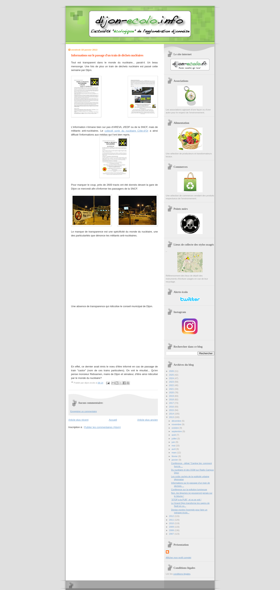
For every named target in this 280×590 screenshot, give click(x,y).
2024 (172, 378)
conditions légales (181, 574)
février (175, 456)
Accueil (113, 419)
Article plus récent (78, 419)
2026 (172, 371)
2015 (172, 410)
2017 (172, 403)
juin (174, 442)
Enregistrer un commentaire (83, 411)
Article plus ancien (147, 419)
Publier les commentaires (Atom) (102, 427)
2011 (172, 520)
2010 (172, 523)
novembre (177, 424)
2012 (172, 516)
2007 (172, 534)
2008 (172, 530)
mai (174, 445)
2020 (172, 392)
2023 (172, 382)
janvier (175, 460)
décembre (177, 421)
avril (174, 449)
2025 (172, 375)
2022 (172, 385)
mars (174, 452)
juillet (174, 438)
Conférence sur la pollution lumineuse (189, 489)
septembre (177, 431)
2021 (172, 389)
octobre (175, 428)
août (174, 435)
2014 (172, 414)
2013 (172, 417)
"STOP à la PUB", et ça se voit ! (186, 499)
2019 (172, 396)
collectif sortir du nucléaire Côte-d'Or (126, 130)
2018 (172, 399)
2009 (172, 527)
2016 (172, 407)
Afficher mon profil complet (178, 557)
